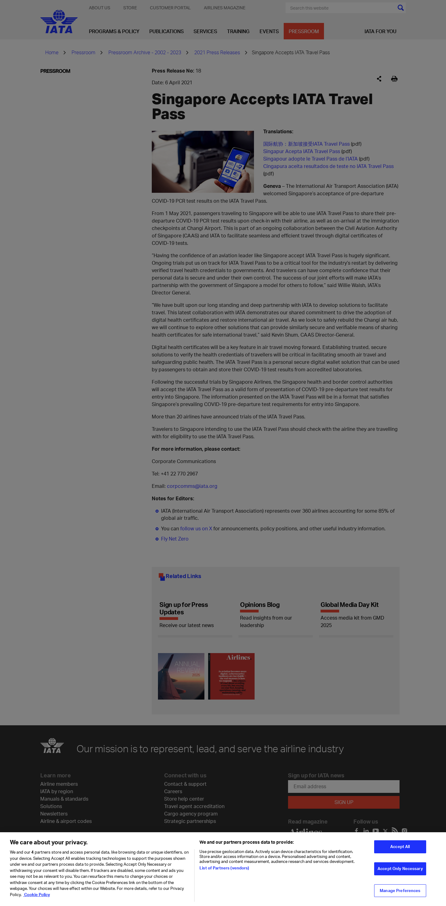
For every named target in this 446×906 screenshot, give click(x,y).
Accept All (400, 849)
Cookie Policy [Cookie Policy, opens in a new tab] (36, 897)
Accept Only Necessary (400, 871)
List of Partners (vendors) (224, 870)
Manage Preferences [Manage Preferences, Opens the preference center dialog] (400, 893)
